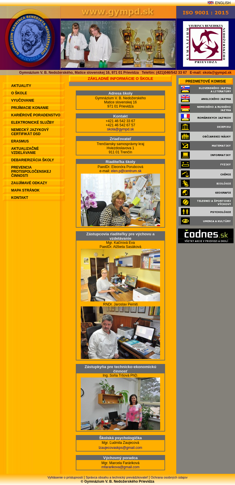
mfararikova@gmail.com (120, 467)
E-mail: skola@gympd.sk (210, 73)
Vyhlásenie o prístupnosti (65, 477)
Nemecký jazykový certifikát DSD (30, 132)
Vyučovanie (22, 100)
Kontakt (19, 198)
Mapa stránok (25, 190)
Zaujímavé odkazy (29, 183)
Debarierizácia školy (32, 160)
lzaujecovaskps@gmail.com (120, 448)
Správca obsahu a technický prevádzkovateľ (117, 477)
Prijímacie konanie (29, 108)
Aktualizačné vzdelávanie (25, 151)
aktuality (21, 86)
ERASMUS (20, 141)
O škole (19, 93)
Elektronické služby (32, 122)
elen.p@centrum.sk (126, 171)
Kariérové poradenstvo (35, 115)
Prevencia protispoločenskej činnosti (31, 171)
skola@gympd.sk (120, 129)
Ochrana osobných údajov (169, 477)
